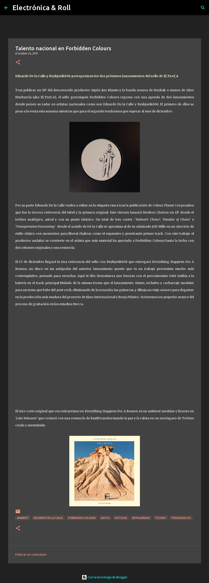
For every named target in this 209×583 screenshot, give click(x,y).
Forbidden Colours (82, 517)
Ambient (23, 517)
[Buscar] (202, 7)
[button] (18, 62)
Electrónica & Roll (41, 7)
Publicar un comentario (31, 554)
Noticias (121, 517)
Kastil (105, 517)
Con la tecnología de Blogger (104, 577)
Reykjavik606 (141, 517)
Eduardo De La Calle (48, 517)
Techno (160, 517)
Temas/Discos (181, 517)
